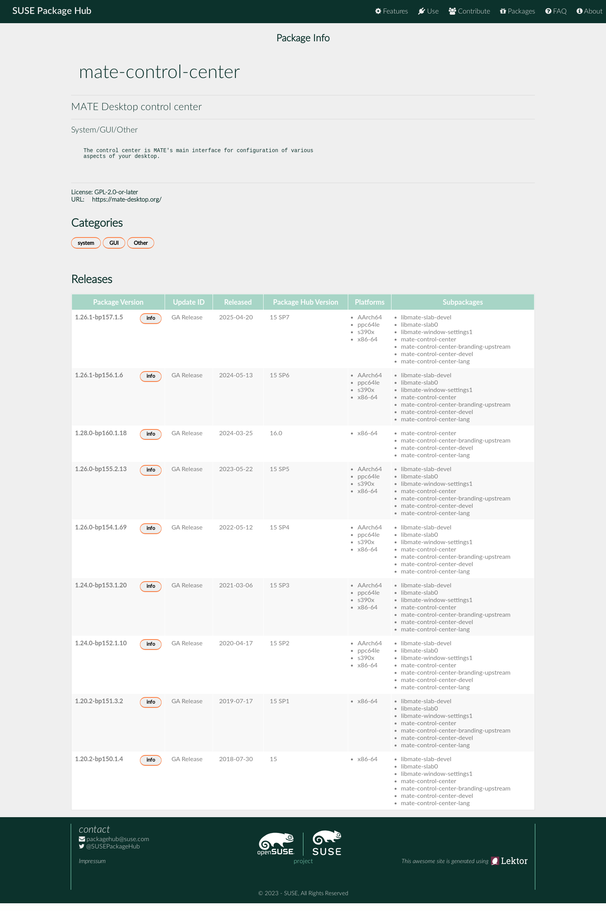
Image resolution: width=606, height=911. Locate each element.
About (590, 11)
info (150, 326)
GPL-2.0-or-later (116, 200)
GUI (114, 251)
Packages (517, 11)
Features (391, 11)
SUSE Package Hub (52, 11)
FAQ (556, 11)
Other (141, 251)
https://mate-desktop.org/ (127, 207)
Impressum (92, 869)
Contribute (469, 11)
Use (428, 11)
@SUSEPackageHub (109, 854)
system (86, 251)
